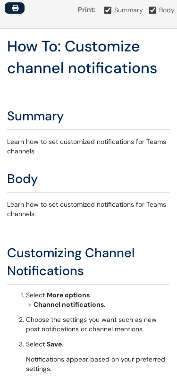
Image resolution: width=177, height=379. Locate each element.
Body (162, 10)
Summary (124, 10)
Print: (87, 9)
